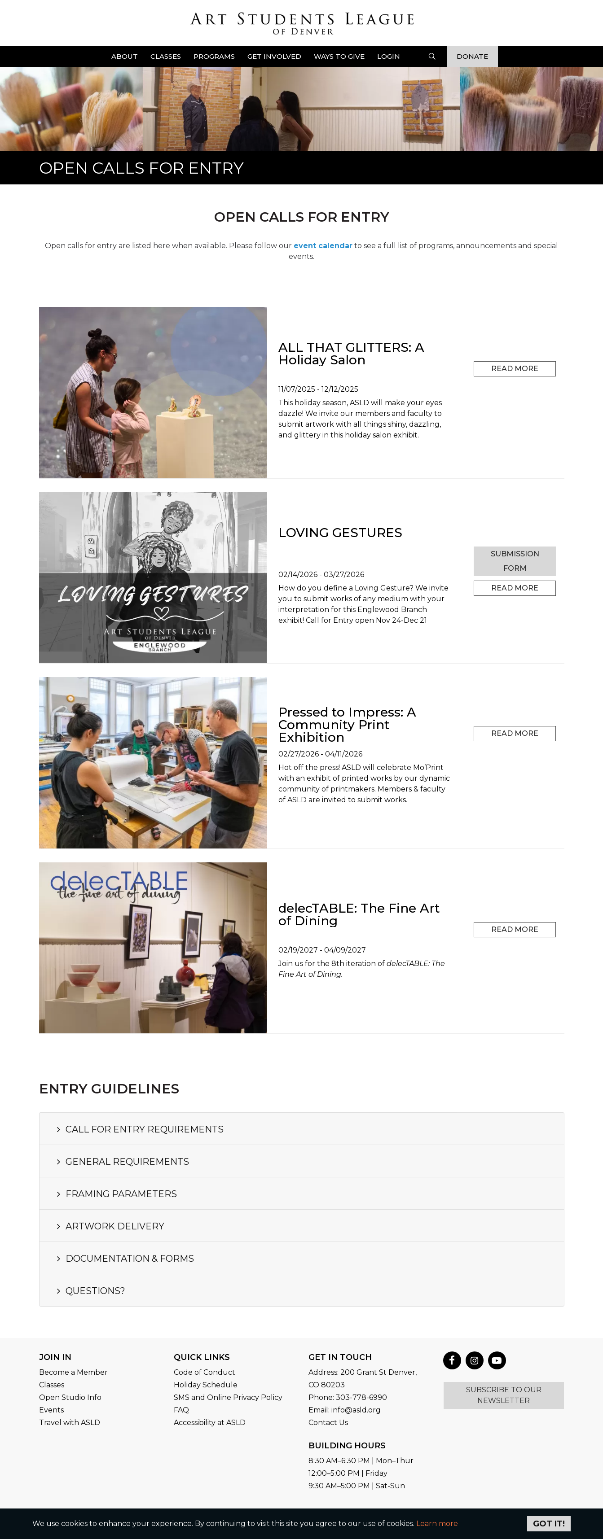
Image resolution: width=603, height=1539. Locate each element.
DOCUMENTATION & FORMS (124, 1258)
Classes (51, 1385)
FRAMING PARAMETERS (115, 1194)
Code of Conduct (204, 1372)
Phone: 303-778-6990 (347, 1397)
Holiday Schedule (206, 1385)
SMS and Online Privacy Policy (228, 1397)
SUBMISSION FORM (515, 561)
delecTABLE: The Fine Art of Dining (359, 914)
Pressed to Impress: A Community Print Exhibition (347, 724)
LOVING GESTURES (340, 532)
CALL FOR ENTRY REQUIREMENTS (139, 1129)
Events (51, 1410)
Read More (514, 368)
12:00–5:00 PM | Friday (347, 1473)
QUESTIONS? (89, 1290)
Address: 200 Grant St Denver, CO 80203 (362, 1378)
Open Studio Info (70, 1397)
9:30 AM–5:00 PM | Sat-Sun (356, 1486)
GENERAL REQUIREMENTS (121, 1161)
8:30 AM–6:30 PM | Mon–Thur (361, 1460)
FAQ (181, 1410)
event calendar (323, 245)
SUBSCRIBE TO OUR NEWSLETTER (503, 1395)
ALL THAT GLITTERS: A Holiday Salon (351, 353)
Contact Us (328, 1422)
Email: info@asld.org (344, 1410)
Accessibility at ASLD (210, 1422)
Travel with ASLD (69, 1422)
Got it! (549, 1524)
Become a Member (73, 1372)
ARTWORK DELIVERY (109, 1226)
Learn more (437, 1523)
